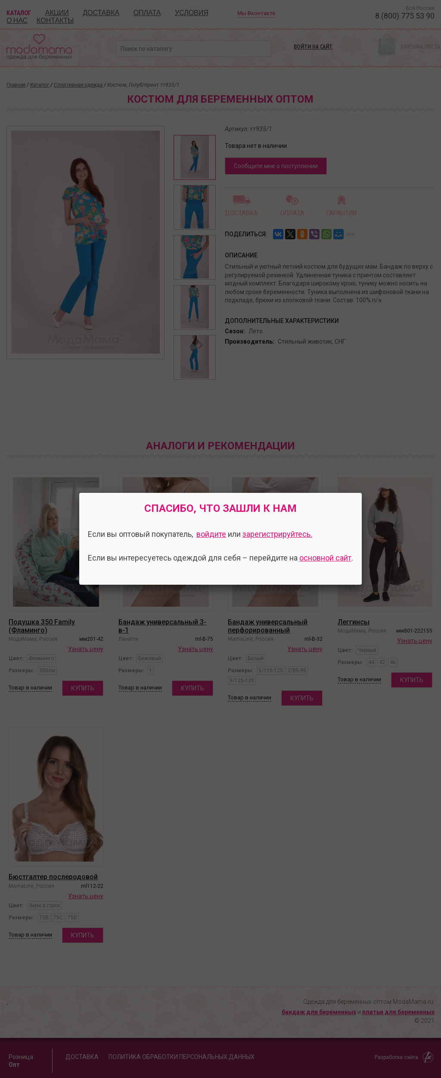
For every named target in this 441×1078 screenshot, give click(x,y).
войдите (211, 534)
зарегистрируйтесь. (277, 534)
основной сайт (325, 557)
